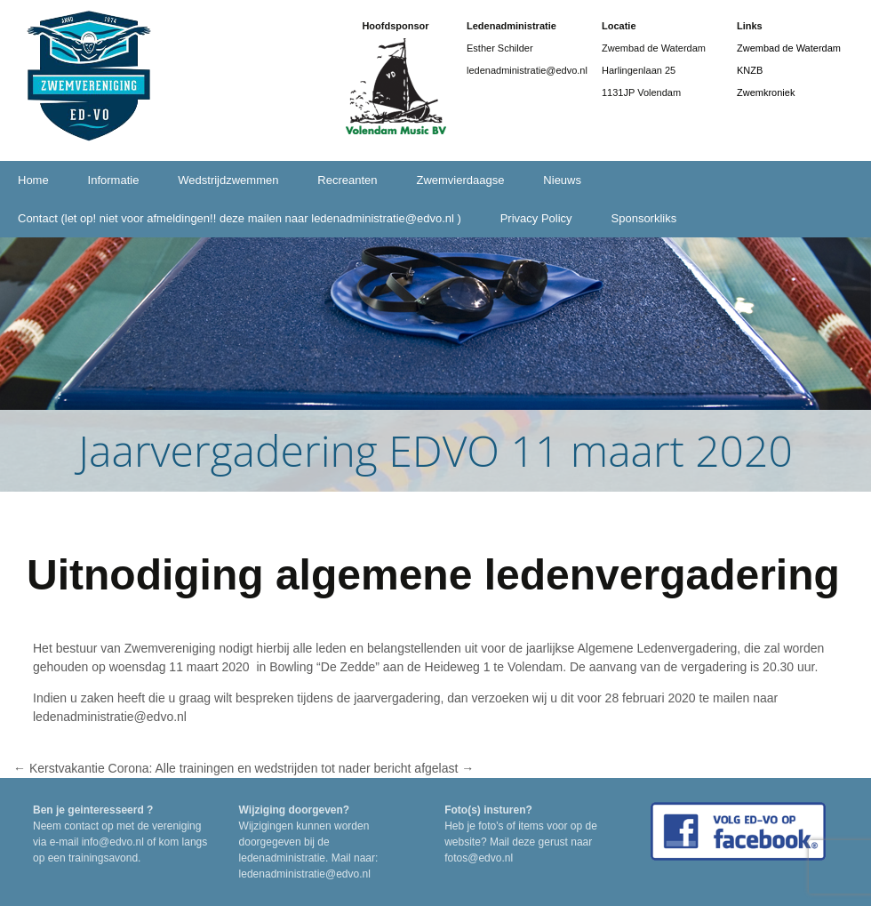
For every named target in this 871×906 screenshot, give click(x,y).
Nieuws (562, 180)
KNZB (750, 70)
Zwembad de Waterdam (789, 48)
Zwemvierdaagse (460, 180)
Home (33, 180)
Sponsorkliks (644, 218)
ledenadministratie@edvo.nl (111, 717)
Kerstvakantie (59, 768)
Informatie (114, 180)
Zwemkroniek (766, 92)
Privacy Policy (536, 218)
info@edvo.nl (113, 842)
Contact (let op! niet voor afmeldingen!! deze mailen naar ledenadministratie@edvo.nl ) (239, 218)
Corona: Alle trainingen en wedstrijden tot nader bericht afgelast (291, 768)
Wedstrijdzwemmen (228, 180)
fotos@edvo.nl (478, 858)
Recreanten (347, 180)
